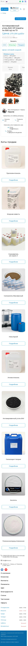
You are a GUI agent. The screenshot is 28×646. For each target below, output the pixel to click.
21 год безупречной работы (13, 3)
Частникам (5, 599)
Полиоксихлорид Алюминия (13, 541)
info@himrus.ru (14, 129)
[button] (23, 84)
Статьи (3, 595)
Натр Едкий (13, 337)
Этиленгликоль (13, 377)
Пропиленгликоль (13, 173)
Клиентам (5, 577)
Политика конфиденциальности (9, 639)
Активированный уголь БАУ (13, 418)
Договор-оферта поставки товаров (10, 642)
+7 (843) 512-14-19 (14, 132)
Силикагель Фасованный (13, 296)
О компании (5, 573)
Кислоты (13, 500)
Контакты (4, 580)
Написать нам (6, 120)
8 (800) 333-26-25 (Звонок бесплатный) (13, 555)
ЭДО (2, 588)
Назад (3, 13)
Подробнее (13, 180)
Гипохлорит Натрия (13, 459)
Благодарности (7, 592)
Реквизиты (5, 584)
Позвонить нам (19, 120)
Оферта (4, 603)
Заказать (13, 41)
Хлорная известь (13, 214)
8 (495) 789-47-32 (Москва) (10, 557)
